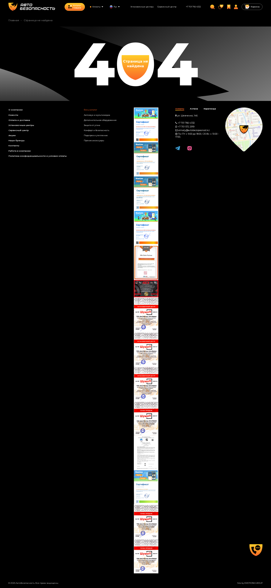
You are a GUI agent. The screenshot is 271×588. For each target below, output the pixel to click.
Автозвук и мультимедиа (97, 115)
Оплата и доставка (19, 120)
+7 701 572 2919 (186, 126)
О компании (15, 110)
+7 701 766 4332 (193, 7)
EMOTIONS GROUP (253, 583)
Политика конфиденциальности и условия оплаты (37, 156)
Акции (12, 135)
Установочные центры (142, 7)
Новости (13, 115)
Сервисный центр (166, 7)
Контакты (13, 145)
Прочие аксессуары (94, 140)
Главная (13, 20)
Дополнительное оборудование (100, 120)
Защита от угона (92, 125)
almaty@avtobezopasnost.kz (194, 130)
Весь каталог (90, 110)
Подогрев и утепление (96, 135)
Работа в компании (19, 151)
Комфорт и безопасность (96, 130)
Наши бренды (16, 140)
